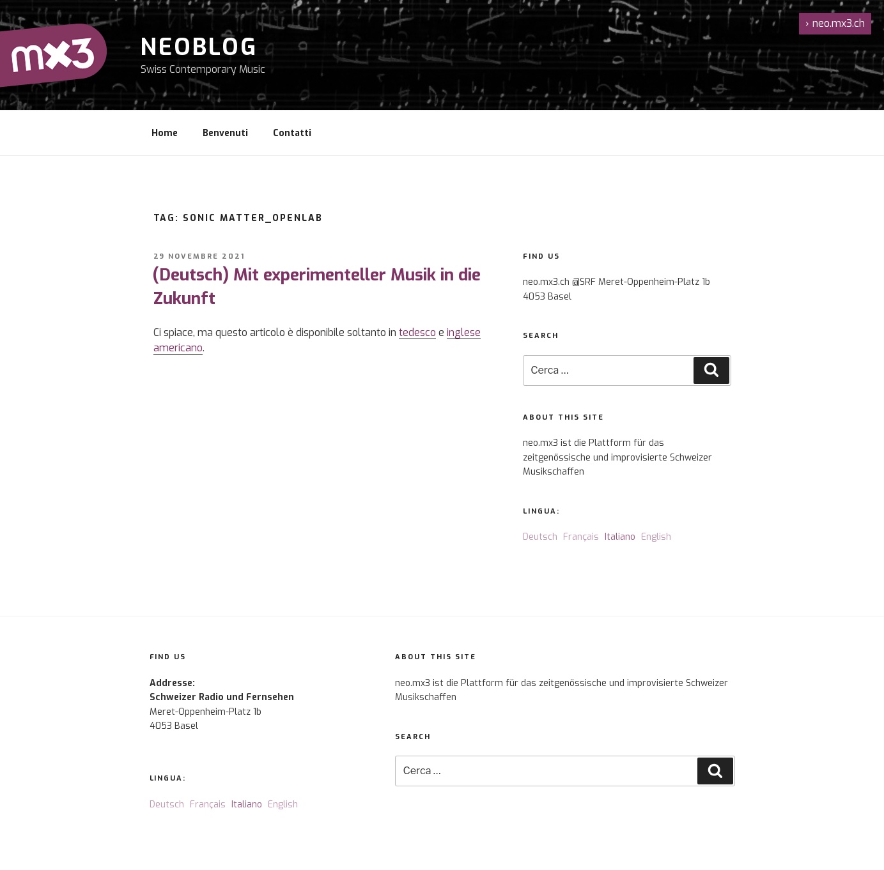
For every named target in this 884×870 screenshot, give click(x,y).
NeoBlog (199, 47)
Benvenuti (225, 133)
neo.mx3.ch (835, 23)
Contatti (292, 133)
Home (164, 133)
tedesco (417, 332)
